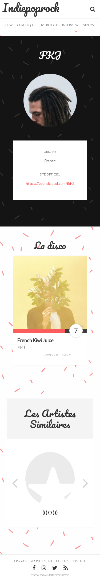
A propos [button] (20, 561)
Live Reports (49, 25)
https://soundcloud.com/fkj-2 (50, 183)
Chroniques (26, 25)
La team (62, 561)
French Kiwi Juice (35, 340)
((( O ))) (50, 513)
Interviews (71, 25)
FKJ (21, 347)
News (9, 25)
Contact (78, 561)
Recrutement (41, 561)
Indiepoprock (31, 7)
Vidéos (88, 25)
